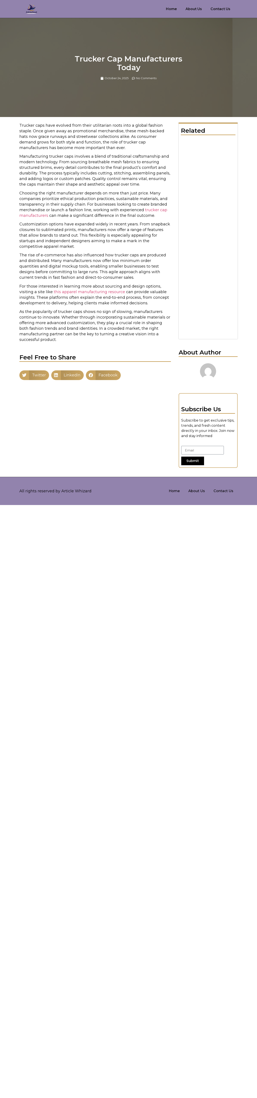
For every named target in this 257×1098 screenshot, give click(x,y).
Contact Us (220, 9)
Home (171, 9)
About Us (194, 9)
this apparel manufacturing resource (89, 292)
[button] (34, 375)
